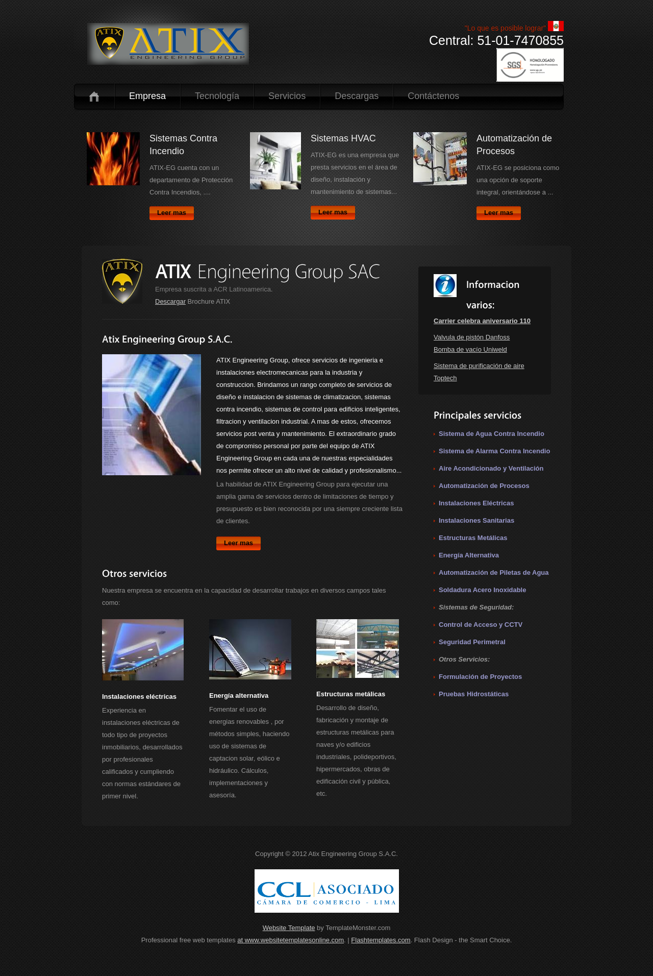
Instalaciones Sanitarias (476, 520)
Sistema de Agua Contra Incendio (491, 433)
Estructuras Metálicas (473, 538)
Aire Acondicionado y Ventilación (491, 468)
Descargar (170, 301)
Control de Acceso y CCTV (480, 624)
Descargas (357, 96)
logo (168, 44)
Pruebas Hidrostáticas (474, 694)
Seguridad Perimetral (472, 642)
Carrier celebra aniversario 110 (482, 321)
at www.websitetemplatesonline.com (290, 940)
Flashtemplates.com (380, 940)
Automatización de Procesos (484, 486)
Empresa (147, 96)
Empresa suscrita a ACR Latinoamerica (213, 289)
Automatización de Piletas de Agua (494, 572)
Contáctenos (433, 96)
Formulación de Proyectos (480, 676)
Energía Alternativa (469, 555)
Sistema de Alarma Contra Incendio (494, 451)
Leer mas (171, 212)
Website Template (289, 928)
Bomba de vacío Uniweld (470, 349)
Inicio (94, 96)
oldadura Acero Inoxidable (484, 590)
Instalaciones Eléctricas (476, 503)
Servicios (287, 96)
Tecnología (217, 96)
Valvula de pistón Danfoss (472, 337)
